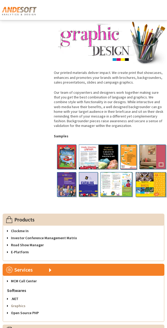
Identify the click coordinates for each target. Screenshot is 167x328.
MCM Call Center (24, 281)
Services (23, 269)
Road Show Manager (27, 245)
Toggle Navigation (156, 11)
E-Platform (20, 252)
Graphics (18, 305)
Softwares (16, 290)
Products (24, 219)
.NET (14, 298)
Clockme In (20, 231)
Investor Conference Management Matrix (44, 238)
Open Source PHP (25, 313)
